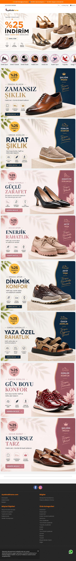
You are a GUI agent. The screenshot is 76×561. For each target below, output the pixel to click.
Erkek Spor (43, 512)
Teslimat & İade (7, 514)
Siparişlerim (2, 5)
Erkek (41, 529)
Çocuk (42, 533)
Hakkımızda (5, 500)
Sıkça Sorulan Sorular (8, 510)
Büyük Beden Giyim (46, 540)
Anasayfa (5, 498)
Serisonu (42, 518)
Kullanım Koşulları (7, 512)
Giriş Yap (65, 5)
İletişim (4, 502)
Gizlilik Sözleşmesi (7, 518)
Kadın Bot (43, 514)
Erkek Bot (42, 510)
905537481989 (11, 5)
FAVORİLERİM (68, 10)
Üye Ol (73, 5)
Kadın (41, 527)
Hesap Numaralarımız (47, 498)
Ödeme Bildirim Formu (47, 500)
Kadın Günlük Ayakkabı (47, 516)
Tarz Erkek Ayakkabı (46, 523)
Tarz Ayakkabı (44, 520)
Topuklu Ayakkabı (45, 525)
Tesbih (42, 538)
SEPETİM (72, 10)
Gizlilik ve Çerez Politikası (19, 555)
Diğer (41, 542)
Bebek (42, 536)
